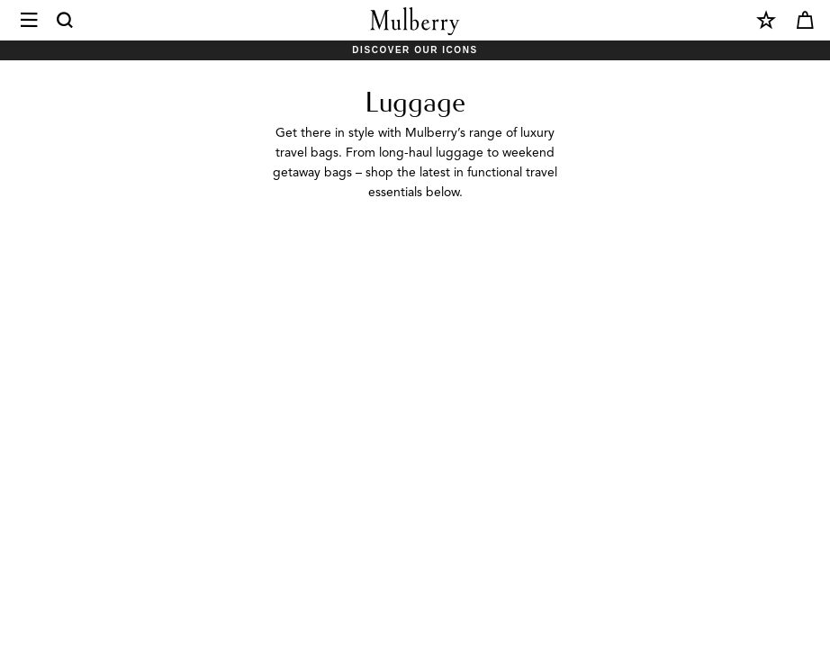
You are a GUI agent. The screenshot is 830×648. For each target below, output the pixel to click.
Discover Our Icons (414, 50)
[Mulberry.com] (415, 21)
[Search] (65, 20)
